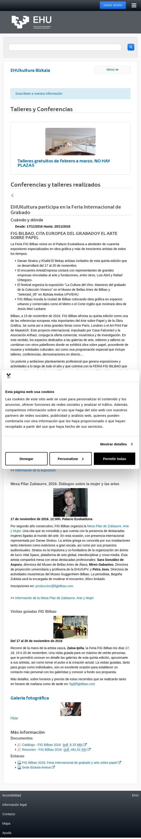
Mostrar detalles (113, 444)
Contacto (8, 814)
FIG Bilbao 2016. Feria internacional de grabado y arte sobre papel (71, 762)
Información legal (14, 805)
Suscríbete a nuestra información (38, 93)
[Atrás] (12, 195)
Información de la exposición (35, 470)
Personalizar (71, 458)
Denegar (26, 458)
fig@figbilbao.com (82, 684)
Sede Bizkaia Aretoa (38, 767)
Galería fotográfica (30, 697)
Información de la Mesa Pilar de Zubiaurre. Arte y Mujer (54, 598)
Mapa (6, 823)
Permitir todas (114, 458)
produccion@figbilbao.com (54, 586)
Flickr (14, 718)
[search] (65, 47)
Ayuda (6, 833)
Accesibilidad (11, 795)
